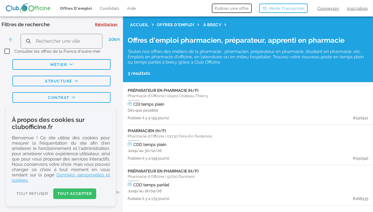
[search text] (61, 41)
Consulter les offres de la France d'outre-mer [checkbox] (57, 51)
